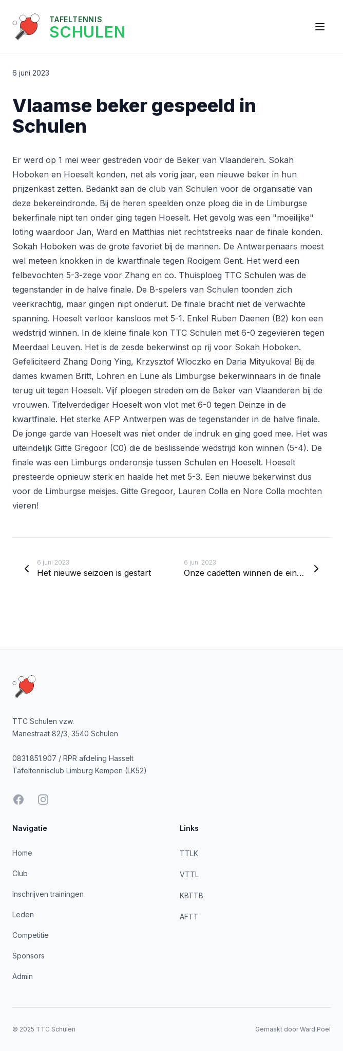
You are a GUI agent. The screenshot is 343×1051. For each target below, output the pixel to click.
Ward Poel (315, 1029)
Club (20, 873)
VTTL (189, 874)
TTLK (189, 853)
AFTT (189, 916)
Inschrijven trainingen (48, 894)
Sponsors (28, 955)
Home (22, 852)
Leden (23, 914)
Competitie (30, 935)
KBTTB (191, 895)
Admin (22, 976)
